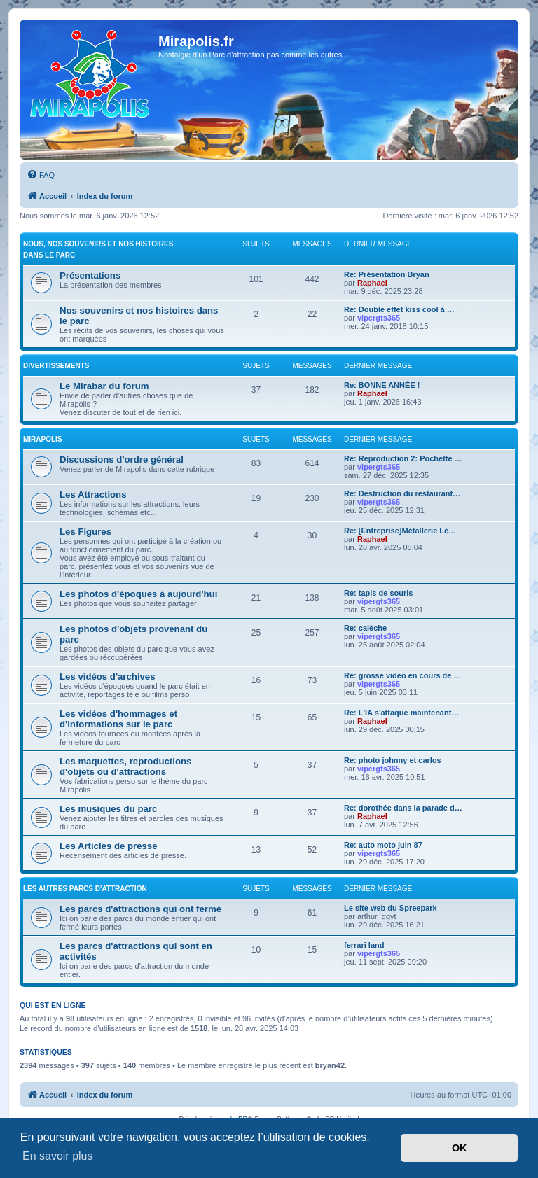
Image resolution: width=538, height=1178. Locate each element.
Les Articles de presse (109, 846)
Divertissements (56, 366)
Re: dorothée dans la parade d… (403, 808)
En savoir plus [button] (57, 1156)
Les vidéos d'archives (108, 676)
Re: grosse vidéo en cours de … (403, 675)
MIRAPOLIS (42, 439)
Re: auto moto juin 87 (383, 845)
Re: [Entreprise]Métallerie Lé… (400, 530)
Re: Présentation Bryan (386, 274)
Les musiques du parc (108, 809)
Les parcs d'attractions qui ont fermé (140, 909)
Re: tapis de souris (378, 593)
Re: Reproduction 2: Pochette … (403, 458)
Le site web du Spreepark (390, 908)
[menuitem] (41, 175)
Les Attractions (93, 494)
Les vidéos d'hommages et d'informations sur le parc (118, 718)
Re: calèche (365, 628)
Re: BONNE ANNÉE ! (382, 385)
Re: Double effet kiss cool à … (399, 309)
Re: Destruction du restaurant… (402, 493)
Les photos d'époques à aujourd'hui (138, 594)
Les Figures (85, 531)
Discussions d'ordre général (122, 459)
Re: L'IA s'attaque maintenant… (401, 712)
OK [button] (459, 1148)
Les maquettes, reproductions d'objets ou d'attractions (125, 766)
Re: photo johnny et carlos (392, 760)
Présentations (90, 275)
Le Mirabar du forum (104, 386)
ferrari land (364, 945)
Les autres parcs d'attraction (85, 888)
